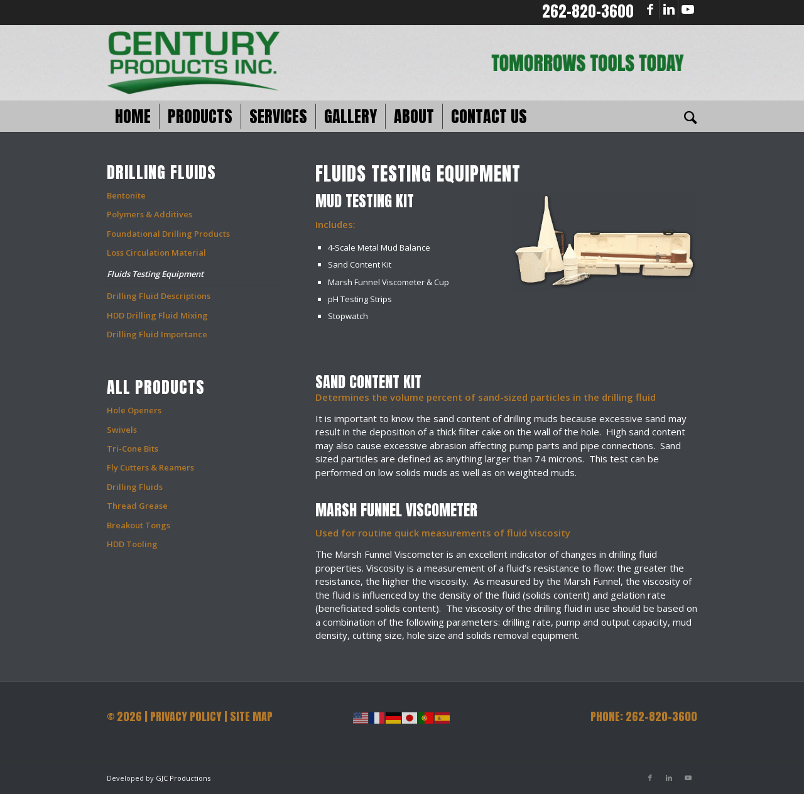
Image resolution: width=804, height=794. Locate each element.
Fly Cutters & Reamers (150, 467)
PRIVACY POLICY (186, 716)
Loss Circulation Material (156, 252)
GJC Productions (183, 778)
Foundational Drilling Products (168, 233)
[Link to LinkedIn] (669, 9)
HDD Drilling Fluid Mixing (157, 315)
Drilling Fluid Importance (157, 334)
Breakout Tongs (138, 525)
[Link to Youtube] (687, 9)
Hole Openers (134, 410)
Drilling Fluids (135, 486)
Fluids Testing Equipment (155, 274)
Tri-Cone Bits (132, 448)
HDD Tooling (132, 544)
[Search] (686, 116)
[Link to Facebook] (650, 9)
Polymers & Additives (149, 214)
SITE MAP (251, 716)
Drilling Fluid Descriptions (158, 296)
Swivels (122, 429)
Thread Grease (137, 505)
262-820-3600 (588, 11)
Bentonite (126, 195)
